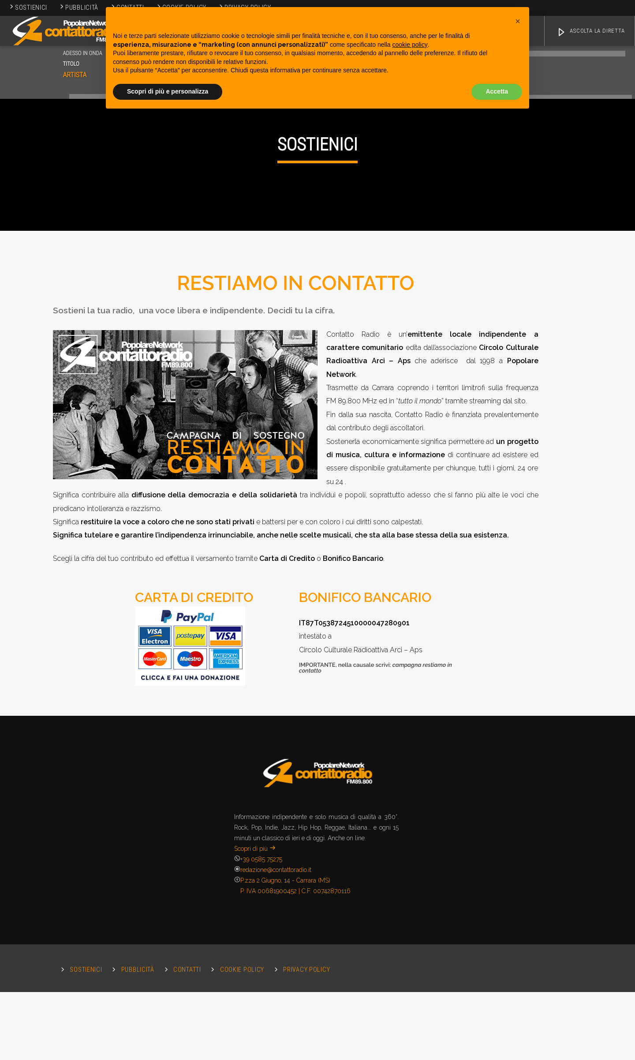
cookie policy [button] (410, 44)
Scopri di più (255, 1047)
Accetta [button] (497, 91)
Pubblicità (78, 7)
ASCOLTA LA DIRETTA (590, 32)
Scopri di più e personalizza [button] (167, 91)
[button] (518, 21)
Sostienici (27, 7)
